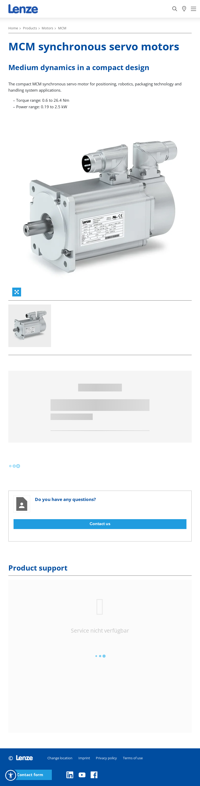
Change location (59, 758)
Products (30, 28)
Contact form (30, 774)
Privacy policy (106, 758)
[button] (10, 775)
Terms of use (133, 758)
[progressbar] (14, 466)
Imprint (84, 758)
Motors (47, 28)
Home (13, 28)
